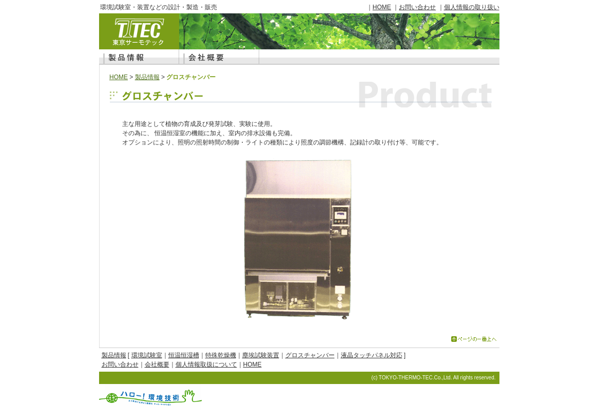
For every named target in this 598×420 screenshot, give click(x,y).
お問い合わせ (417, 7)
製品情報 (147, 77)
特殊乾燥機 (220, 355)
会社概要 (157, 364)
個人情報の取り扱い (471, 7)
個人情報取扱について (206, 364)
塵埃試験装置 (260, 355)
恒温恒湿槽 (183, 355)
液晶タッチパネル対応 (371, 355)
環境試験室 (146, 355)
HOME (382, 7)
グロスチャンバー (310, 355)
